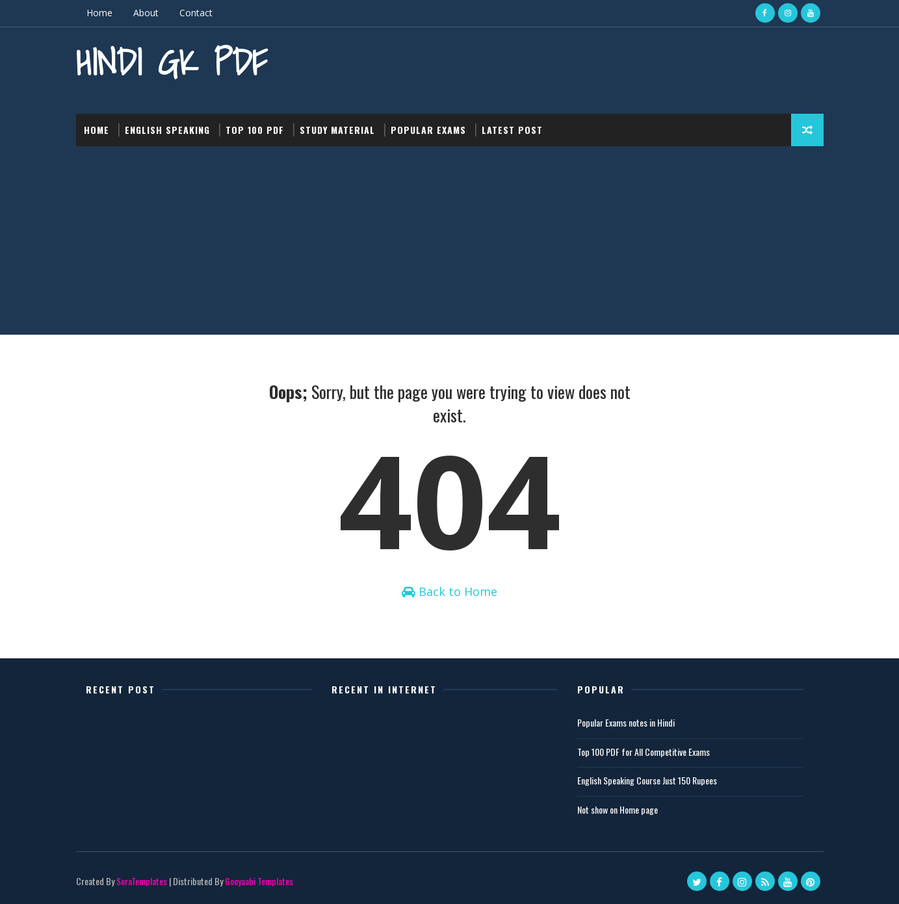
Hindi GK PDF (171, 62)
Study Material (337, 129)
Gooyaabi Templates (259, 881)
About (146, 12)
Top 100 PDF (255, 129)
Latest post (512, 129)
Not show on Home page (617, 809)
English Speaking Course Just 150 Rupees (647, 780)
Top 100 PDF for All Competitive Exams (643, 751)
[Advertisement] (450, 244)
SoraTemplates (141, 881)
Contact (196, 12)
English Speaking (167, 129)
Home (99, 12)
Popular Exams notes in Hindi (626, 722)
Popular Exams (428, 129)
